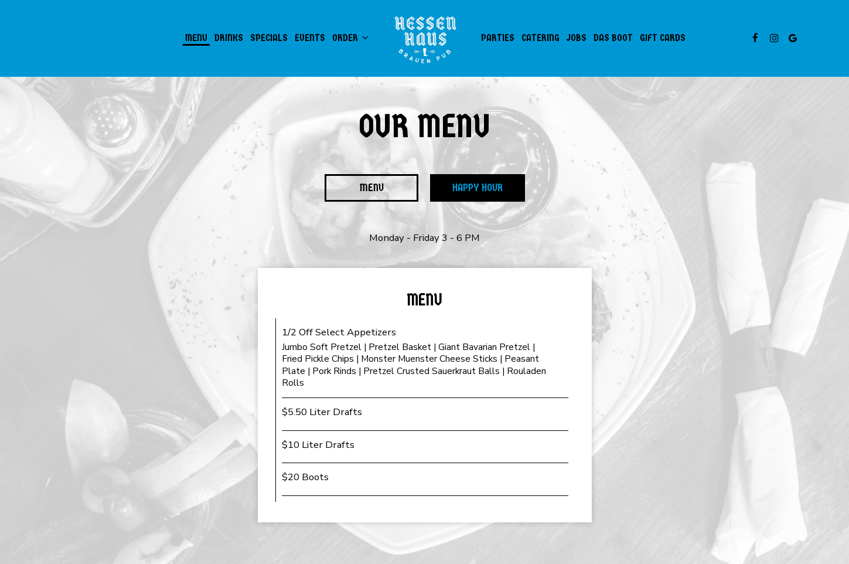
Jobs (577, 37)
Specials (269, 37)
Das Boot (613, 37)
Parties (497, 37)
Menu (196, 37)
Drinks (228, 37)
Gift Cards (663, 37)
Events (310, 37)
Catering (540, 37)
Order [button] (350, 37)
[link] (424, 38)
